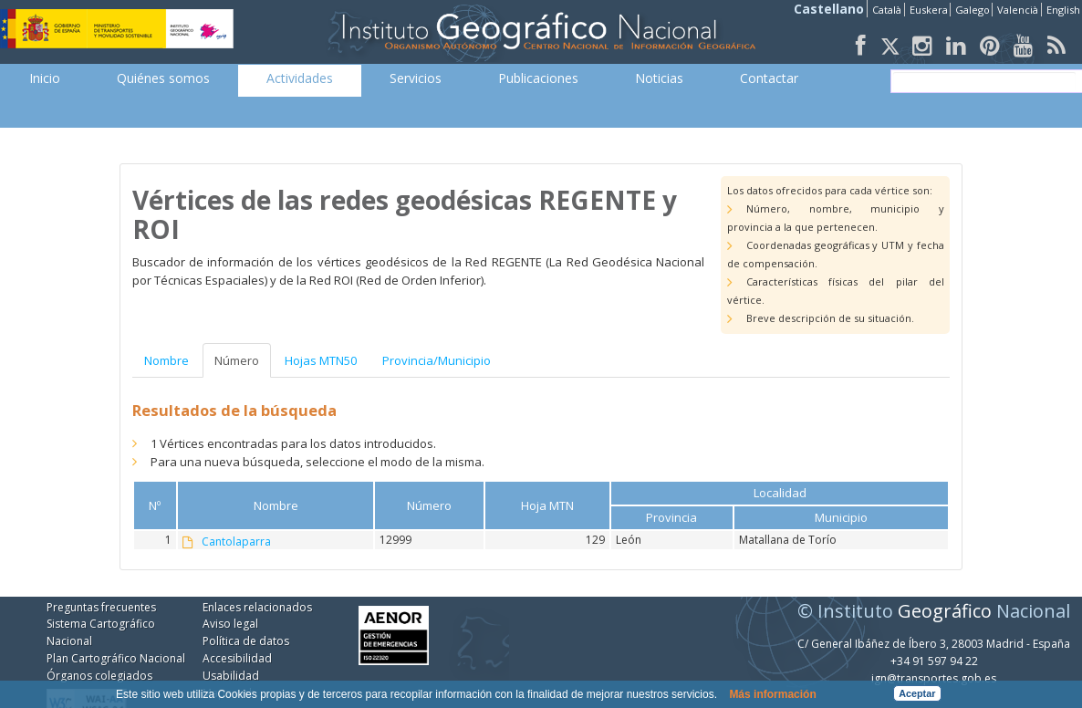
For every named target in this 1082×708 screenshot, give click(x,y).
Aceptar (917, 693)
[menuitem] (44, 78)
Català (886, 9)
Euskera (929, 9)
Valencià (1017, 9)
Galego (972, 9)
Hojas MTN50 (321, 360)
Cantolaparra (236, 541)
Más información (772, 694)
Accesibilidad (237, 658)
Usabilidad (231, 675)
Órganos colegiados (99, 675)
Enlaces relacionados (257, 607)
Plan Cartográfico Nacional (116, 658)
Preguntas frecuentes (101, 607)
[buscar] (984, 81)
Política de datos (246, 641)
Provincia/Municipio (436, 360)
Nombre (166, 360)
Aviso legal (230, 623)
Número (236, 360)
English (1063, 9)
